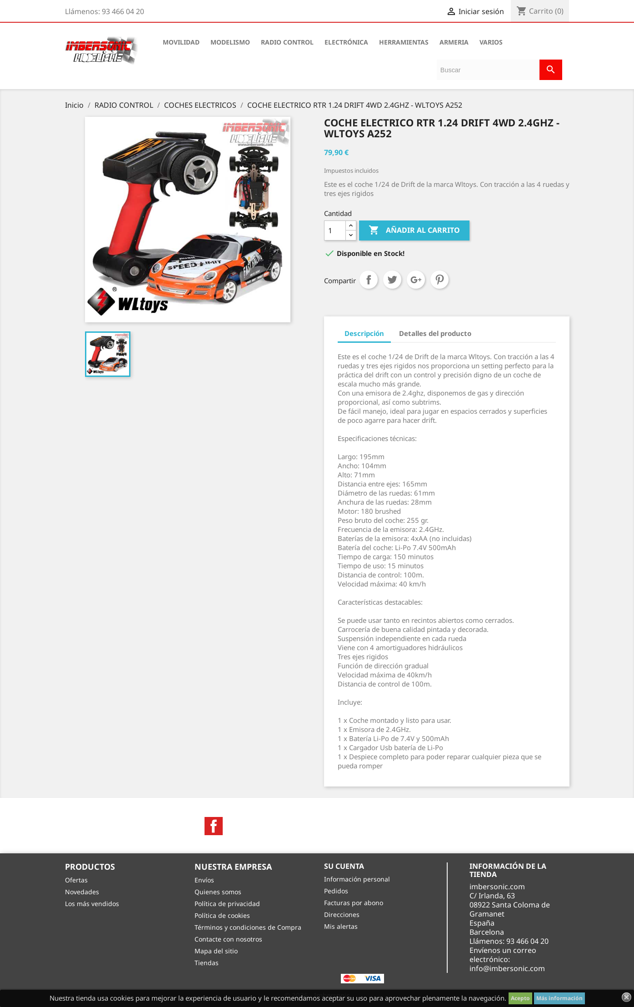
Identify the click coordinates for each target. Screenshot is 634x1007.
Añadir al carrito (414, 230)
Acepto (520, 998)
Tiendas (207, 962)
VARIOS (491, 42)
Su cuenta (344, 866)
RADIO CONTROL (287, 42)
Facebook (214, 826)
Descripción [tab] (364, 333)
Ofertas (76, 880)
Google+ (416, 280)
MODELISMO (230, 42)
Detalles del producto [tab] (435, 333)
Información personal (357, 879)
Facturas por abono (353, 902)
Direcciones (341, 914)
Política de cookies (222, 915)
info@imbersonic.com (507, 968)
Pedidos (336, 891)
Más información (559, 998)
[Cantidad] (335, 230)
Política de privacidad (227, 903)
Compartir (368, 280)
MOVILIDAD (181, 42)
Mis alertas (341, 926)
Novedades (82, 891)
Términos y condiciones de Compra (248, 927)
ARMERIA (454, 42)
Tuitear (392, 280)
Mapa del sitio (216, 951)
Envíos (204, 880)
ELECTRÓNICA (346, 42)
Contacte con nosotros (228, 939)
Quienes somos (218, 891)
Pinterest (439, 280)
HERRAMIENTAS (404, 42)
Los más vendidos (92, 903)
